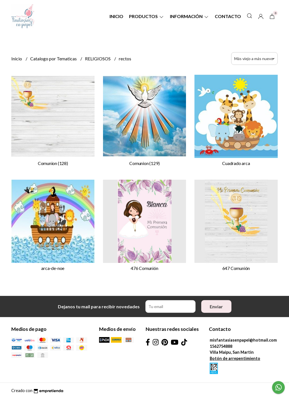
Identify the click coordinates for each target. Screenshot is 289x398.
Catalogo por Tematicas (54, 58)
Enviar (216, 306)
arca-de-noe (52, 268)
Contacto (228, 16)
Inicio (116, 16)
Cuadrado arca (236, 163)
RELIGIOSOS (98, 58)
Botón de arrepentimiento (235, 358)
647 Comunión (236, 268)
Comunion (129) (144, 163)
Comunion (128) (53, 163)
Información (189, 16)
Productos (146, 16)
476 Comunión (144, 268)
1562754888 (221, 346)
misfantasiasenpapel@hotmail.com (243, 340)
